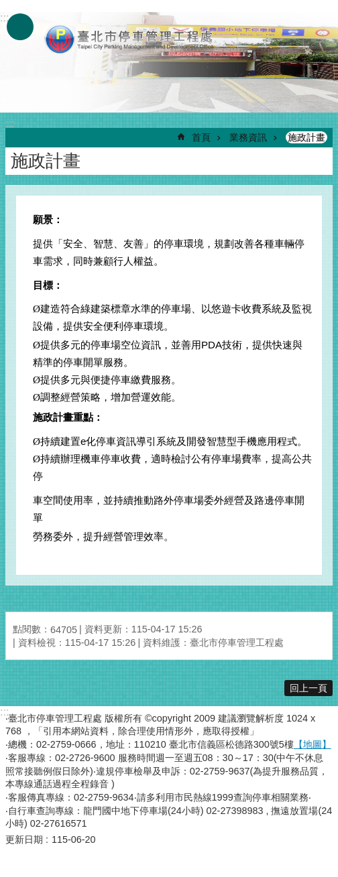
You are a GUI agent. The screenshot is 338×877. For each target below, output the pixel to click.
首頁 (201, 137)
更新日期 (24, 839)
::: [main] (9, 123)
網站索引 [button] (20, 26)
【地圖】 (312, 744)
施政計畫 (306, 137)
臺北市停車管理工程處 (129, 39)
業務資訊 (248, 137)
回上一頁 (308, 688)
